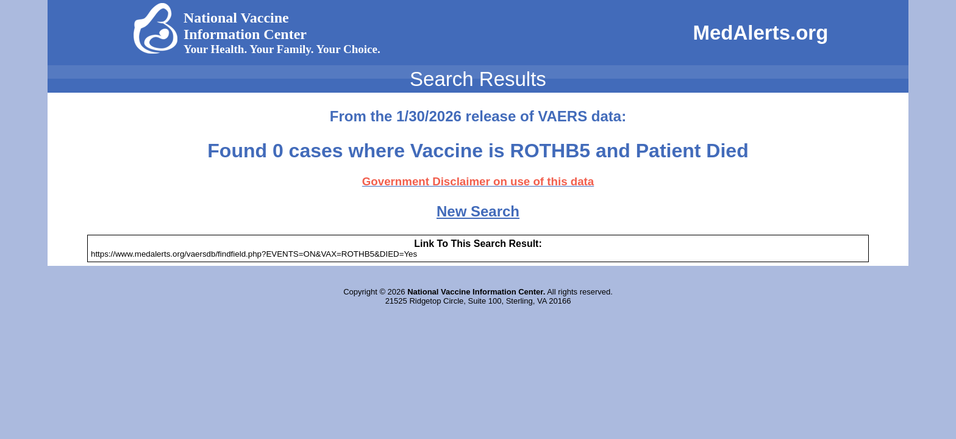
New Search (478, 211)
